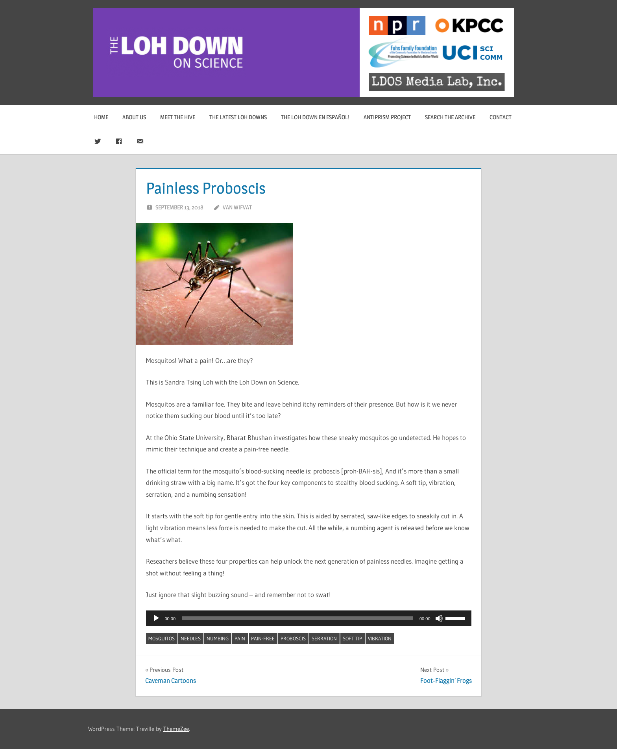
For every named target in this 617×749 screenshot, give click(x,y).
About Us (134, 117)
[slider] (297, 618)
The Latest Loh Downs (238, 117)
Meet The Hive (177, 117)
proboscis (293, 638)
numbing (218, 638)
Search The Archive (450, 117)
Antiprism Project (387, 117)
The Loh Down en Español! (315, 117)
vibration (380, 638)
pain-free (263, 638)
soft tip (352, 638)
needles (191, 638)
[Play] (156, 618)
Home (101, 117)
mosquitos (161, 638)
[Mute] (439, 618)
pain (240, 638)
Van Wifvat (237, 207)
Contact (501, 117)
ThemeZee (176, 728)
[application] (308, 618)
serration (324, 638)
